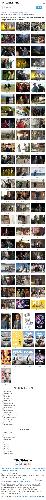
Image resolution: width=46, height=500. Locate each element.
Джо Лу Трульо (9, 410)
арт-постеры (8, 451)
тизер (6, 435)
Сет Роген (7, 400)
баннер (6, 446)
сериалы (24, 468)
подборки (41, 468)
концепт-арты (8, 453)
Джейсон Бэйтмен (9, 405)
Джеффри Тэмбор (10, 417)
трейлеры (4, 468)
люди (35, 468)
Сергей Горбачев (24, 481)
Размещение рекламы (37, 496)
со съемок (7, 442)
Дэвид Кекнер (8, 424)
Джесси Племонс (9, 422)
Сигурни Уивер (9, 419)
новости (11, 468)
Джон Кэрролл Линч (10, 415)
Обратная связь (23, 496)
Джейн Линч (8, 412)
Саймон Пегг (8, 393)
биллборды (7, 439)
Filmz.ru (3, 477)
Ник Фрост (7, 391)
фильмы (18, 468)
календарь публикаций (9, 470)
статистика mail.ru (38, 470)
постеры (6, 444)
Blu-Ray (6, 449)
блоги (30, 468)
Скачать (8, 32)
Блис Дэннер (8, 396)
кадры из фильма (9, 432)
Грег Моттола (8, 403)
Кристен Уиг (8, 398)
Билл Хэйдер (8, 407)
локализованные (9, 437)
